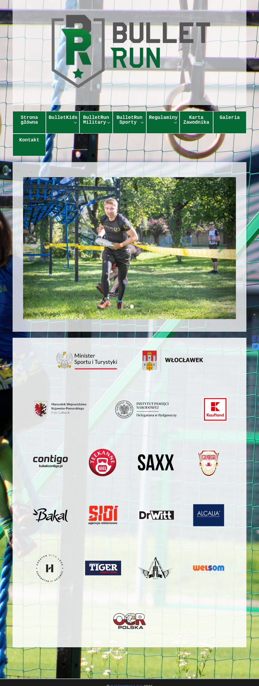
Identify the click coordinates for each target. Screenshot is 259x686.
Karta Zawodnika (196, 120)
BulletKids (63, 120)
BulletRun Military (96, 120)
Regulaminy (163, 120)
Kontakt (29, 140)
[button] (39, 248)
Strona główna (29, 120)
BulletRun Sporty (130, 120)
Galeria (230, 117)
